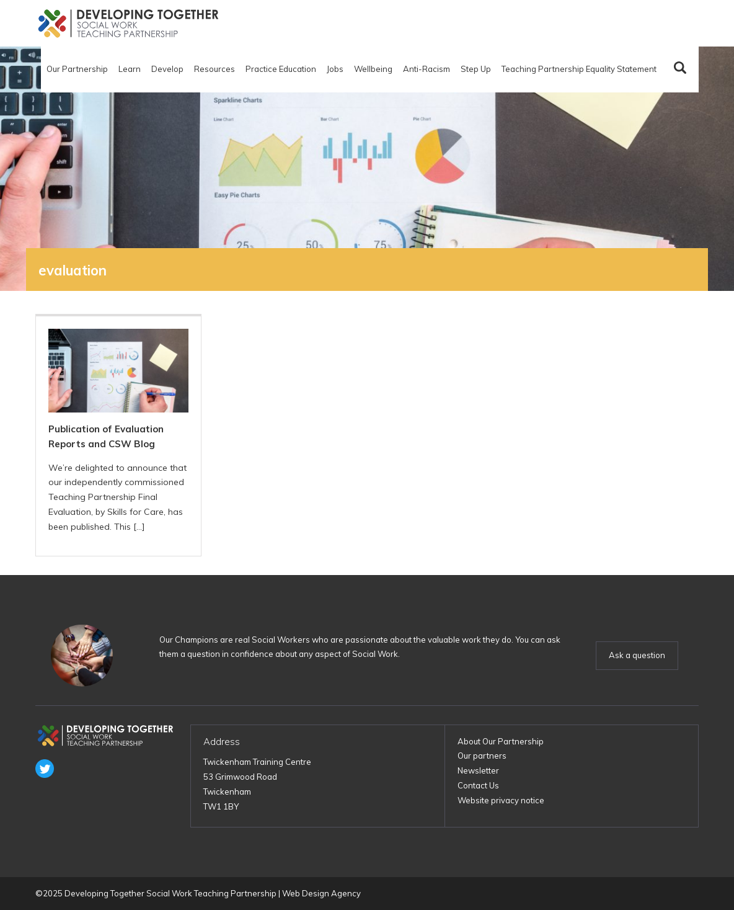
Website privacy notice (501, 800)
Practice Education (280, 69)
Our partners (482, 756)
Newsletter (478, 770)
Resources (214, 69)
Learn (129, 69)
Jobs (335, 69)
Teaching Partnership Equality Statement (579, 69)
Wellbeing (373, 69)
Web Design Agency (321, 893)
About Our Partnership (501, 741)
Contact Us (478, 785)
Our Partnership (77, 69)
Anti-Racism (426, 69)
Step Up (476, 69)
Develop (167, 69)
